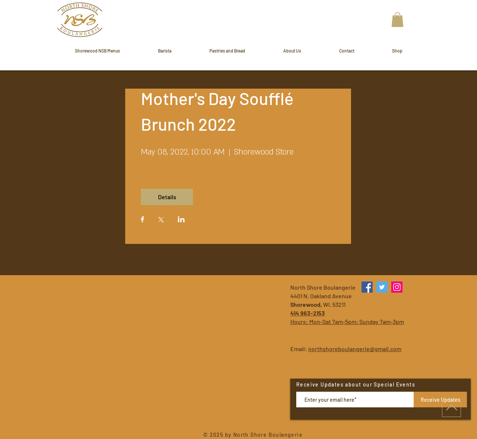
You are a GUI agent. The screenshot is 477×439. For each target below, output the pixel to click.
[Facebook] (367, 287)
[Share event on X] (161, 220)
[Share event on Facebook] (142, 220)
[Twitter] (382, 287)
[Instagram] (396, 287)
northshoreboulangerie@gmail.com (354, 348)
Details (167, 196)
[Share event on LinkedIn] (181, 220)
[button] (397, 19)
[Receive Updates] (440, 399)
